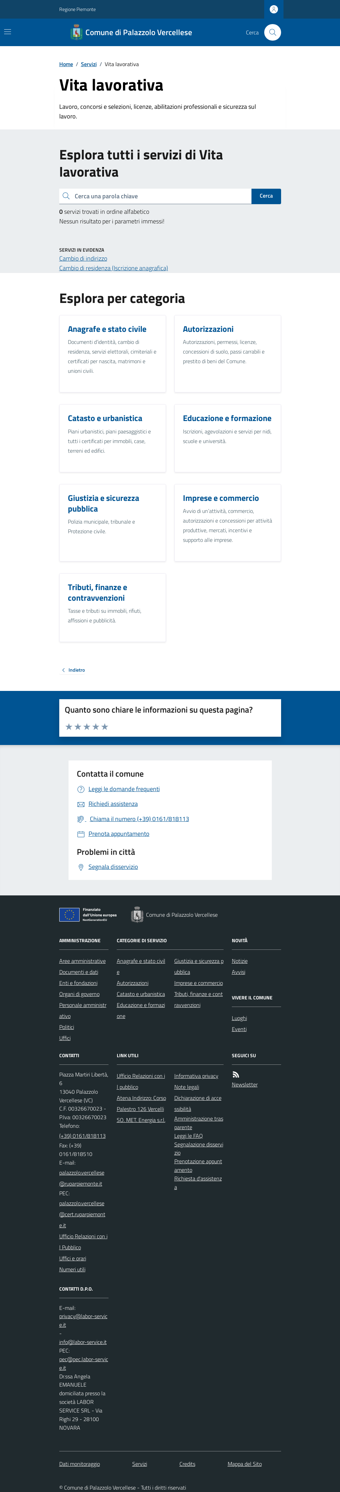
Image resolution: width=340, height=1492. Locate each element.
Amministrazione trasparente (198, 1122)
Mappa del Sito (245, 1464)
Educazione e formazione (141, 1010)
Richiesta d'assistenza (198, 1182)
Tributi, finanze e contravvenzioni (198, 999)
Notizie (240, 961)
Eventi (239, 1029)
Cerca (266, 195)
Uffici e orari (72, 1258)
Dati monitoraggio (79, 1464)
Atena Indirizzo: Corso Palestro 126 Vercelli (141, 1103)
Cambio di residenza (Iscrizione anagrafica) (113, 268)
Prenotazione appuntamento (198, 1165)
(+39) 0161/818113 (82, 1136)
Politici (66, 1027)
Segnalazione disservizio (198, 1148)
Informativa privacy (196, 1076)
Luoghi (239, 1018)
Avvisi (238, 972)
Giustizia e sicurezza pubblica (199, 966)
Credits (187, 1464)
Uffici (65, 1038)
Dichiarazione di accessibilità (197, 1103)
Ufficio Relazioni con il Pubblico (83, 1241)
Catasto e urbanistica (141, 994)
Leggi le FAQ (188, 1136)
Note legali (186, 1087)
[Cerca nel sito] (270, 32)
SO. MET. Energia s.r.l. (141, 1120)
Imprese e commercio (198, 983)
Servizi (89, 64)
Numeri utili (72, 1269)
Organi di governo (79, 994)
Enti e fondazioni (78, 983)
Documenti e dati (78, 972)
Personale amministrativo (82, 1010)
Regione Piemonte (77, 9)
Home (66, 64)
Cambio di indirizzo (83, 258)
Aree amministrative (82, 961)
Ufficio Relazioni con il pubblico (141, 1081)
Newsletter (245, 1084)
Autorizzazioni (132, 983)
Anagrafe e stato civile (141, 966)
